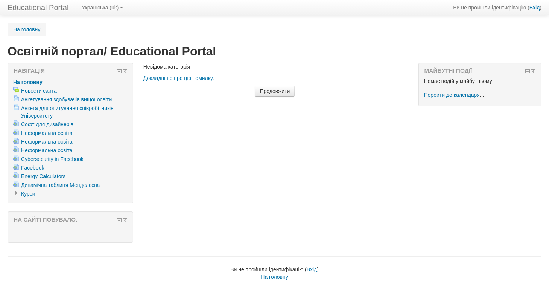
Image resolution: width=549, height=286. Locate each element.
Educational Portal (38, 7)
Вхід (534, 8)
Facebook (32, 168)
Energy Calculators (43, 176)
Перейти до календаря (452, 95)
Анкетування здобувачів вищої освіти (66, 99)
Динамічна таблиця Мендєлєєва (60, 185)
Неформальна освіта (47, 133)
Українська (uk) (102, 8)
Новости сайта (39, 91)
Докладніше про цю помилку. (178, 78)
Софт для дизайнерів (47, 124)
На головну (26, 29)
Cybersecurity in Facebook (52, 159)
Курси (28, 194)
